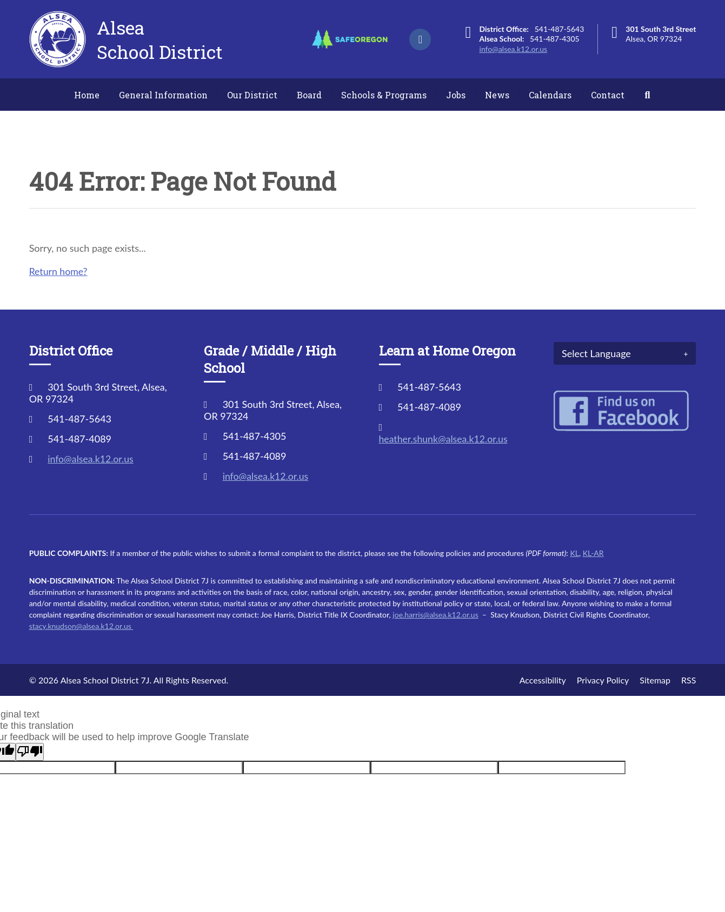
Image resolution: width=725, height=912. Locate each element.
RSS (688, 680)
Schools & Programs (384, 94)
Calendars (550, 94)
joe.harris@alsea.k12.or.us (435, 614)
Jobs (455, 94)
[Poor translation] (30, 752)
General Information (163, 94)
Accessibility (543, 680)
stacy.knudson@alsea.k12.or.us (81, 626)
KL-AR (593, 553)
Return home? (59, 271)
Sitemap (655, 680)
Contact (607, 94)
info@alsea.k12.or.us (514, 48)
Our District (252, 94)
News (497, 94)
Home (86, 94)
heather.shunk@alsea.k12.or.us (444, 439)
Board (309, 94)
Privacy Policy (603, 680)
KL (574, 553)
